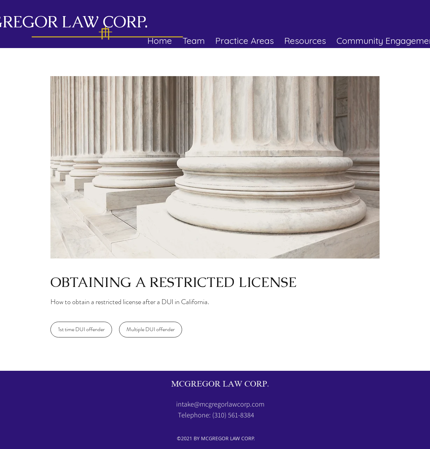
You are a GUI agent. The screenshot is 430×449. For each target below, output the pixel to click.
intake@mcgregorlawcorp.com (220, 404)
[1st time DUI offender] (81, 329)
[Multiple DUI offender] (150, 329)
